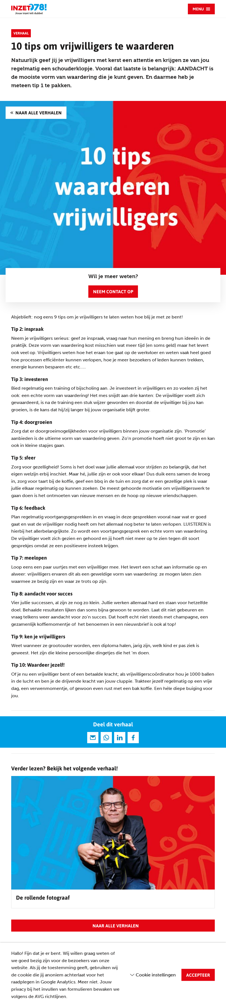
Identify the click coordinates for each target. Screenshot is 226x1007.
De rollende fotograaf (43, 897)
